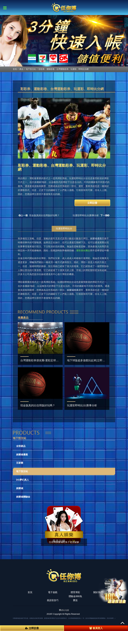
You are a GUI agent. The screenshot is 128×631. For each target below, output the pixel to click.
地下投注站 (31, 69)
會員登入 (96, 628)
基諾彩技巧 (52, 600)
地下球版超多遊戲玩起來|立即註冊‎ (87, 360)
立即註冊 (92, 202)
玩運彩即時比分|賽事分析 (91, 215)
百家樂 (19, 462)
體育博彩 (75, 592)
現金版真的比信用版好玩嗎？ (39, 215)
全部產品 (21, 446)
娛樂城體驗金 (23, 496)
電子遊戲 (52, 592)
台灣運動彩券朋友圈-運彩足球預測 (40, 360)
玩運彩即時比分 (64, 228)
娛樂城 (19, 488)
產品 (21, 69)
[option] (64, 40)
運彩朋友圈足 (83, 250)
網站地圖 (65, 610)
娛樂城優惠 (22, 454)
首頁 (15, 69)
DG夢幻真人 (22, 479)
